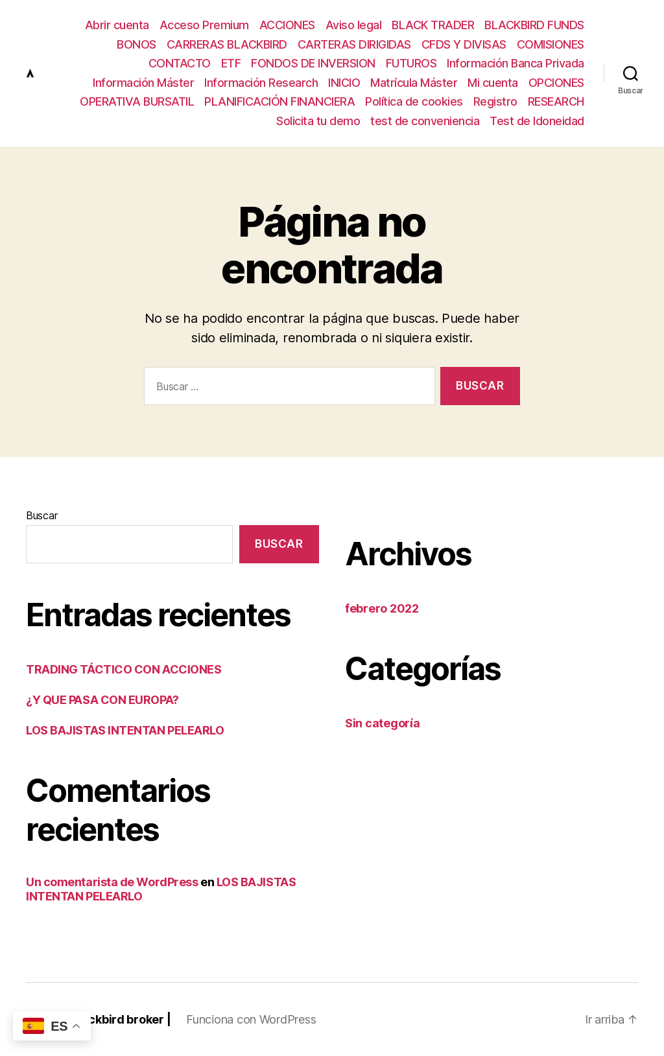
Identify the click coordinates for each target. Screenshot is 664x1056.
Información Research (261, 82)
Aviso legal (354, 25)
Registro (495, 101)
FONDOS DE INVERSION (313, 63)
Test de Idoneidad (537, 121)
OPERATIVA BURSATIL (137, 101)
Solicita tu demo (318, 121)
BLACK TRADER (433, 25)
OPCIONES (556, 82)
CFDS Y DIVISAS (463, 44)
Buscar (41, 515)
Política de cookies (414, 101)
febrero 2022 (382, 608)
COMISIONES (550, 44)
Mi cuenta (493, 82)
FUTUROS (411, 63)
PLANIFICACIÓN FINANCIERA (279, 101)
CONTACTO (179, 63)
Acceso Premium (204, 25)
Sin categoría (382, 723)
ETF (231, 63)
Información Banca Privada (515, 63)
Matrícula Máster (413, 82)
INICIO (344, 82)
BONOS (136, 44)
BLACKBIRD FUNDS (534, 25)
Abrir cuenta (117, 25)
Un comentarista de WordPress (112, 882)
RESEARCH (556, 101)
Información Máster (143, 82)
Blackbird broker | (121, 1019)
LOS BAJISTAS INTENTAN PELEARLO (125, 730)
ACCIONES (287, 25)
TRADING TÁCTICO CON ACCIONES (123, 669)
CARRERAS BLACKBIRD (227, 44)
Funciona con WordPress (251, 1019)
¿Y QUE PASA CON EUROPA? (102, 700)
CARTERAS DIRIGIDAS (354, 44)
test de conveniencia (424, 121)
